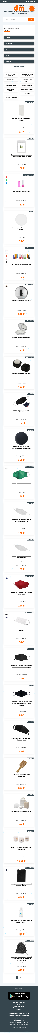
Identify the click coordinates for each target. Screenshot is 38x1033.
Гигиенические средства (11, 28)
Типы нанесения (19, 1006)
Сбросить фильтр (19, 66)
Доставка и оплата (19, 1008)
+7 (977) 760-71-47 (30, 1)
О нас (19, 1004)
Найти (31, 19)
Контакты (19, 1009)
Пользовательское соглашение (19, 1015)
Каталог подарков (19, 1002)
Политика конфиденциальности (19, 1013)
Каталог (6, 27)
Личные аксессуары (17, 27)
